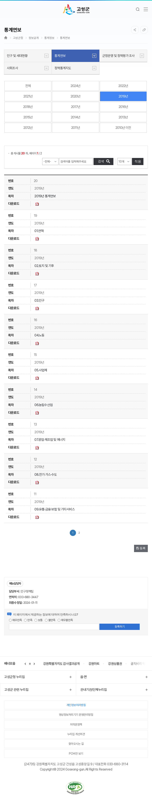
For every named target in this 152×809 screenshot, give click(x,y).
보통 (38, 620)
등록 (141, 548)
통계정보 (49, 38)
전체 (28, 86)
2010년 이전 (123, 128)
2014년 (75, 117)
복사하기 (144, 29)
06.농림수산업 (43, 405)
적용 (137, 161)
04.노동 (39, 335)
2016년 (123, 107)
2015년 (28, 117)
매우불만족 (65, 620)
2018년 (28, 107)
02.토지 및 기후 (44, 266)
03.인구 (39, 301)
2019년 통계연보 (45, 196)
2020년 (75, 96)
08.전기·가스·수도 (45, 475)
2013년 (123, 117)
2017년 (75, 107)
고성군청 (18, 38)
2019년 (123, 96)
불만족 (50, 620)
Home (5, 37)
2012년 (28, 128)
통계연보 (65, 38)
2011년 (75, 128)
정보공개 (34, 38)
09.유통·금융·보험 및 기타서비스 (54, 509)
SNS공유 (135, 29)
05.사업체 (40, 370)
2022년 (123, 86)
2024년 (75, 86)
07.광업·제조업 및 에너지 (49, 440)
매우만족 (15, 620)
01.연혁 (39, 231)
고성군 (76, 9)
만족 (28, 620)
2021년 (28, 96)
